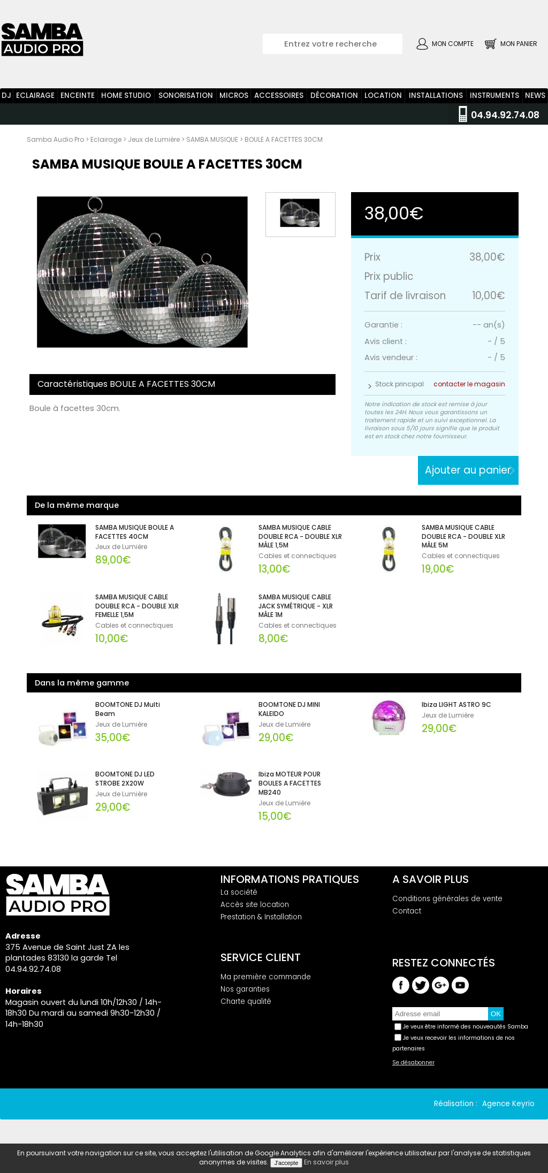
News (535, 95)
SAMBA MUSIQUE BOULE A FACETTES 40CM (134, 532)
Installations (436, 95)
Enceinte (77, 95)
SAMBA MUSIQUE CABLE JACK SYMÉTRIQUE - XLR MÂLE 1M (295, 606)
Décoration (334, 95)
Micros (233, 95)
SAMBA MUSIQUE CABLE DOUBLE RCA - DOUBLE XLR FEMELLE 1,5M (137, 606)
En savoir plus (326, 1162)
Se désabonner (413, 1063)
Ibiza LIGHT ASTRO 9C (456, 704)
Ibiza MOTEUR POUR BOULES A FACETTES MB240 (289, 783)
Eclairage (35, 95)
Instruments (494, 95)
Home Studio (126, 95)
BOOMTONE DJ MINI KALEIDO (289, 709)
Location (383, 95)
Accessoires (278, 95)
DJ (6, 95)
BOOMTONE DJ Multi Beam (127, 709)
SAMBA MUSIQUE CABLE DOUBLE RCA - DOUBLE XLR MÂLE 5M (463, 536)
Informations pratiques (289, 879)
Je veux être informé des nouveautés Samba (465, 1027)
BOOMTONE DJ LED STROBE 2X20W (125, 779)
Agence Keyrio (508, 1104)
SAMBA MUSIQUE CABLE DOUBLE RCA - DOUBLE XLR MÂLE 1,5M (300, 536)
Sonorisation (185, 95)
